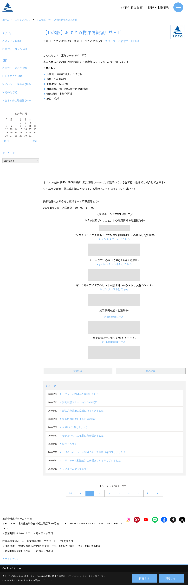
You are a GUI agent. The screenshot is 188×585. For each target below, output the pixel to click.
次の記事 (150, 371)
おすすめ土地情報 (128, 41)
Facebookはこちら (115, 341)
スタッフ (110, 41)
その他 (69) (11, 92)
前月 (6, 140)
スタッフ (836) (13, 40)
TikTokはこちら (115, 316)
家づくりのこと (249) (16, 67)
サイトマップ (12, 558)
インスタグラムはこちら (115, 239)
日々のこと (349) (14, 76)
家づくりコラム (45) (16, 49)
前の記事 (78, 371)
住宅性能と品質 (132, 7)
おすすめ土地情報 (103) (18, 100)
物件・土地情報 (158, 7)
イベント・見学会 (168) (18, 84)
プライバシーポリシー (78, 576)
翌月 (34, 140)
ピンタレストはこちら (116, 289)
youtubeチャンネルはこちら (115, 264)
